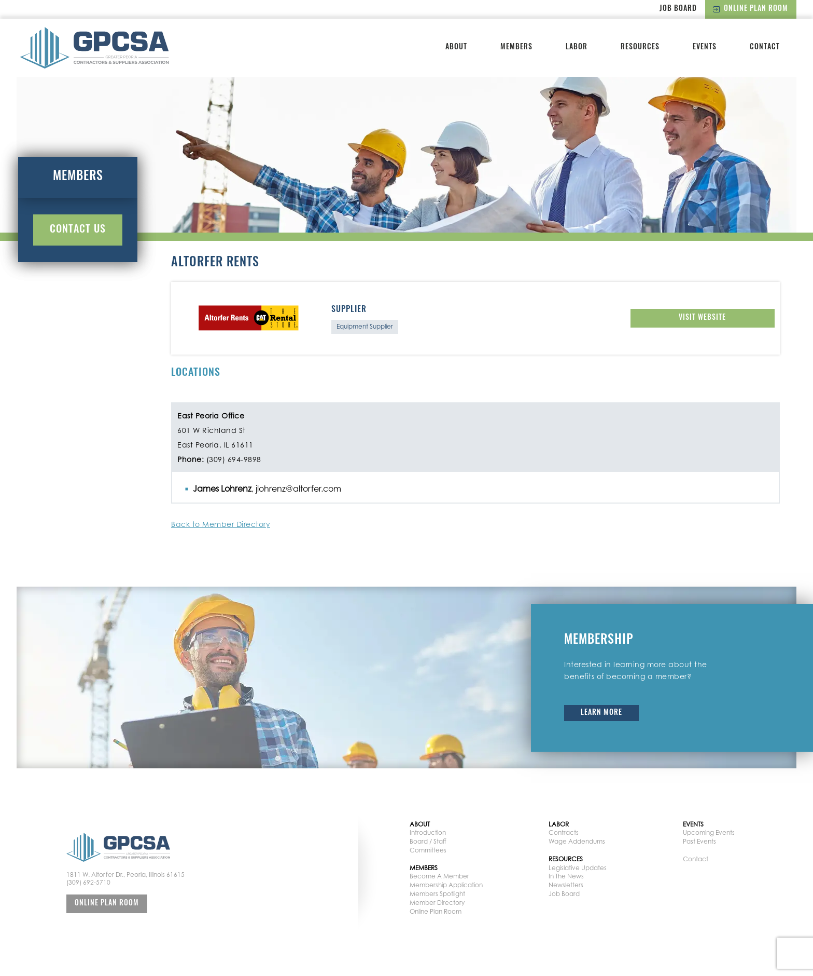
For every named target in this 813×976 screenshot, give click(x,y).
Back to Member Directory (220, 524)
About (456, 47)
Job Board (678, 9)
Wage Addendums (577, 841)
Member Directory (437, 902)
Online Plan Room (750, 9)
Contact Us (78, 230)
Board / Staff (428, 841)
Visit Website (702, 318)
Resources (640, 47)
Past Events (699, 841)
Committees (428, 850)
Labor (576, 47)
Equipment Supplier (365, 326)
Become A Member (439, 876)
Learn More (601, 713)
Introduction (428, 832)
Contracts (564, 832)
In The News (566, 876)
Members (516, 47)
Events (705, 47)
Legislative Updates (578, 868)
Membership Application (446, 885)
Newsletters (566, 885)
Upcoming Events (709, 832)
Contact (765, 47)
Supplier (349, 310)
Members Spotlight (437, 894)
